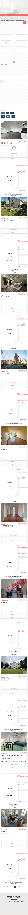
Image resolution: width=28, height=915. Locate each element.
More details (14, 153)
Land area (3, 48)
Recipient (9, 180)
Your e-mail (9, 176)
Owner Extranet (20, 911)
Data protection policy (13, 908)
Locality (2, 54)
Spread (2, 58)
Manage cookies (22, 908)
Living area (4, 42)
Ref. (1, 81)
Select (12, 155)
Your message (9, 260)
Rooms (2, 36)
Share (12, 158)
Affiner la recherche (22, 3)
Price (2, 30)
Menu (25, 3)
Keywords (3, 75)
